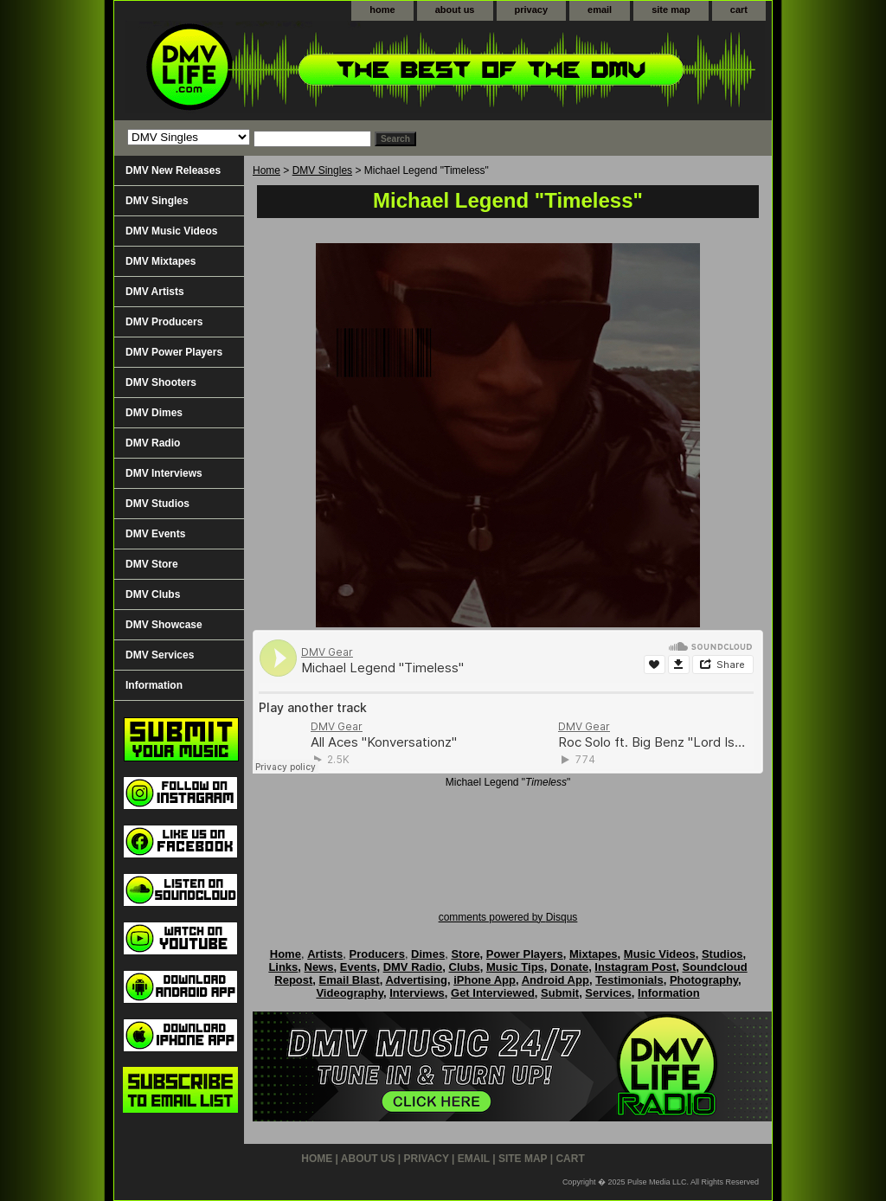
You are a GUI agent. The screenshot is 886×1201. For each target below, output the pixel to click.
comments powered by (508, 917)
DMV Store (151, 564)
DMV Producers (163, 322)
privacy (532, 9)
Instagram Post (635, 966)
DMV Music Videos (171, 231)
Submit (560, 992)
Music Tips (515, 966)
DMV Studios (157, 504)
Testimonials (629, 979)
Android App (555, 979)
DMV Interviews (163, 473)
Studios (722, 953)
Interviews (417, 992)
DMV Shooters (160, 382)
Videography (349, 992)
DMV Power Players (173, 352)
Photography (704, 979)
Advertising (416, 979)
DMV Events (155, 534)
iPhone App (484, 979)
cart (739, 9)
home (382, 9)
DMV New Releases (173, 170)
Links (283, 966)
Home (266, 170)
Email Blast (349, 979)
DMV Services (159, 655)
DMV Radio (152, 443)
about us (455, 9)
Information (154, 685)
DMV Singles (322, 170)
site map (671, 9)
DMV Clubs (152, 594)
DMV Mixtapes (160, 261)
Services (608, 992)
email (599, 9)
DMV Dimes (154, 413)
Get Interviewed (493, 992)
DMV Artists (154, 292)
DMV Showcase (163, 625)
